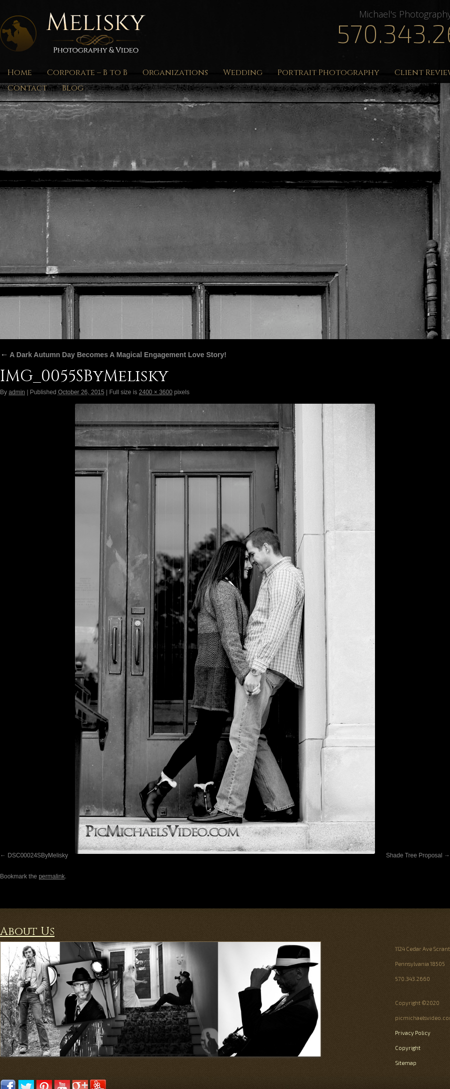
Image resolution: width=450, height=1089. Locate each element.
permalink (51, 876)
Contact (27, 88)
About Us (27, 931)
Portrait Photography (329, 72)
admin (16, 392)
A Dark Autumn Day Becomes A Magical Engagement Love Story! (113, 355)
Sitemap (405, 1062)
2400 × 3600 (155, 392)
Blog (73, 88)
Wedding (242, 72)
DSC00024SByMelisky (38, 855)
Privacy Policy (412, 1032)
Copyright (407, 1047)
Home (20, 72)
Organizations (175, 72)
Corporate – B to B (87, 72)
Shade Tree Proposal (414, 855)
